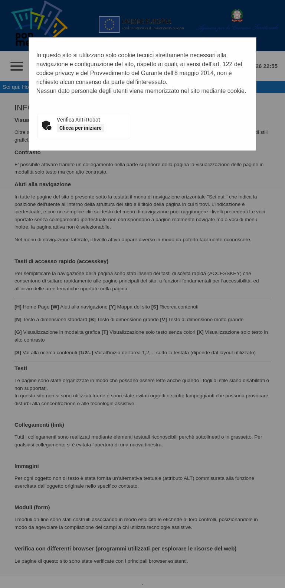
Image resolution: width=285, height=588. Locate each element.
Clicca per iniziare (80, 128)
